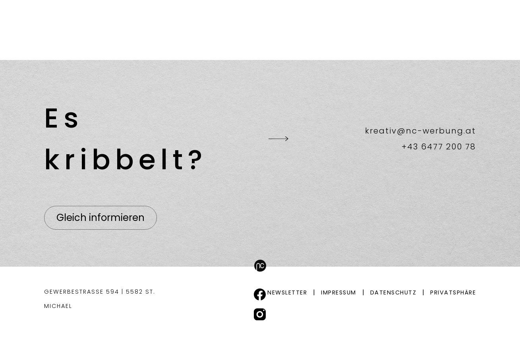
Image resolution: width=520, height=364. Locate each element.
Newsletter (287, 292)
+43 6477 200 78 (439, 146)
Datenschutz (393, 292)
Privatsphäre (453, 292)
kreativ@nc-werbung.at (420, 130)
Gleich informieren (100, 217)
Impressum (338, 292)
